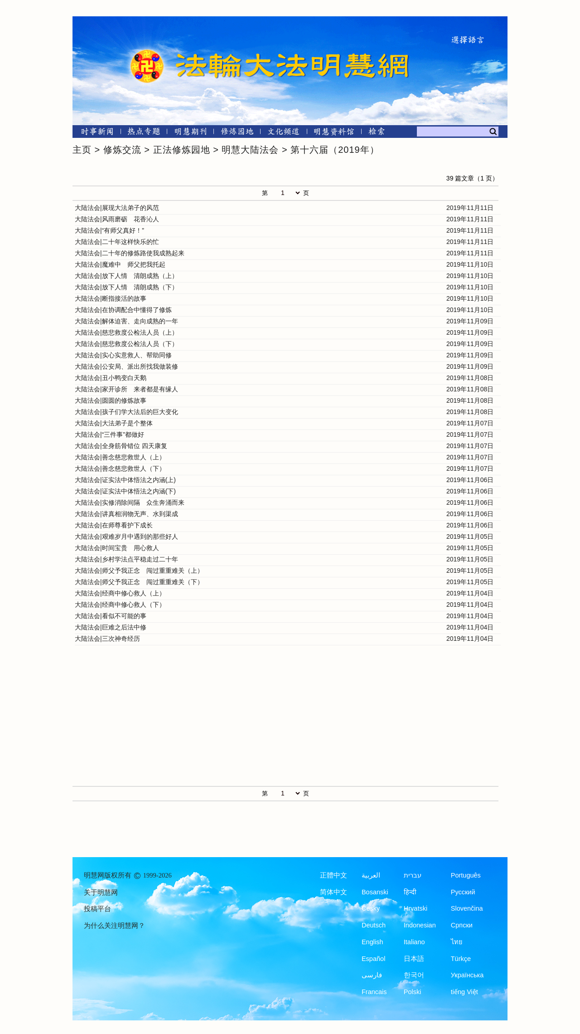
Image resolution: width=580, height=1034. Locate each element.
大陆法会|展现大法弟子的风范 (117, 207)
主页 (82, 150)
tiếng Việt (464, 991)
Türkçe (461, 958)
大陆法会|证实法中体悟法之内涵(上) (125, 479)
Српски (462, 925)
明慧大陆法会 (250, 150)
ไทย (457, 942)
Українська (467, 975)
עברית (412, 875)
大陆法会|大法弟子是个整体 (114, 423)
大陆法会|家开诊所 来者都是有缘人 (126, 389)
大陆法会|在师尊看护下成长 (114, 525)
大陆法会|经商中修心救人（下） (120, 604)
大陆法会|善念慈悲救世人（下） (120, 468)
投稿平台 (97, 908)
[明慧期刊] (190, 133)
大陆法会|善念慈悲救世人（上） (120, 457)
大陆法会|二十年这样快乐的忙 (117, 241)
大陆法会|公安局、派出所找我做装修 (126, 366)
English (372, 942)
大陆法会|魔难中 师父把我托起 (120, 264)
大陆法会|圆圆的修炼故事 (110, 400)
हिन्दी (410, 892)
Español (373, 958)
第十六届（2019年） (334, 150)
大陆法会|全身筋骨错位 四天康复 (121, 445)
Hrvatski (415, 908)
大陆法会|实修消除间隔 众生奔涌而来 (129, 502)
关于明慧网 (101, 892)
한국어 (414, 975)
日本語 (414, 958)
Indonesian (420, 925)
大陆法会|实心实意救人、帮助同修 (123, 355)
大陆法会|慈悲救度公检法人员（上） (126, 332)
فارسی (372, 975)
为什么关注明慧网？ (114, 925)
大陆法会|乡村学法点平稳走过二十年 (126, 559)
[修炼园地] (236, 133)
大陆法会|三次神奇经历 (107, 638)
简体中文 (333, 892)
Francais (374, 991)
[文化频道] (283, 133)
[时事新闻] (94, 133)
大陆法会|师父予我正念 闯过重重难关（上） (139, 570)
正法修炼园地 (181, 150)
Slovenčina (467, 908)
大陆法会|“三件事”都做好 (109, 434)
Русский (463, 892)
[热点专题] (143, 133)
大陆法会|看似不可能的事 (110, 615)
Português (466, 875)
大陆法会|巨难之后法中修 (110, 627)
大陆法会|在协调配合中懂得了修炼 (123, 309)
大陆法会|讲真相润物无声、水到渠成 (126, 513)
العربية (371, 875)
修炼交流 (122, 150)
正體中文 (333, 875)
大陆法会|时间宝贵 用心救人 (117, 547)
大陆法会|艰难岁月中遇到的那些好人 (126, 536)
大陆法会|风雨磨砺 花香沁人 (117, 219)
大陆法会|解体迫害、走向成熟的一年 (126, 321)
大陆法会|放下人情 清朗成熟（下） (126, 287)
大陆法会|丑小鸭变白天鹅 (110, 377)
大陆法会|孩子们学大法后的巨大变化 (126, 411)
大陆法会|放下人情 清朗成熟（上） (126, 275)
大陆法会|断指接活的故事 (110, 298)
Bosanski (375, 892)
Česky (371, 908)
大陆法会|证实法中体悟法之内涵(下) (125, 491)
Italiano (414, 942)
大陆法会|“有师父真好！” (109, 230)
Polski (412, 991)
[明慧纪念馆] (334, 133)
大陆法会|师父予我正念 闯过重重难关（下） (139, 581)
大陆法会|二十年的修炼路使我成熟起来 (129, 253)
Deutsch (374, 925)
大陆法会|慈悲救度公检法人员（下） (126, 343)
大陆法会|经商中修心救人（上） (120, 593)
